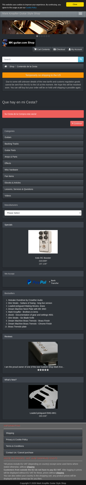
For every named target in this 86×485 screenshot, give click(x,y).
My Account (75, 49)
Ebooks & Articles (13, 183)
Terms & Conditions (15, 446)
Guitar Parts (10, 150)
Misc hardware (11, 170)
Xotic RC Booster (43, 258)
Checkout (59, 49)
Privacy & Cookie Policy (17, 439)
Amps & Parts (11, 157)
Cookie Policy (31, 7)
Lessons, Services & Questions (19, 189)
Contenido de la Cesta (27, 66)
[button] (8, 27)
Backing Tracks (12, 144)
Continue (77, 123)
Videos (8, 196)
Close (75, 4)
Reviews (8, 336)
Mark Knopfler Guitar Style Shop (21, 13)
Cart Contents (42, 49)
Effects (8, 163)
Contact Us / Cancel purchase (19, 452)
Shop (12, 66)
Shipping (10, 433)
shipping (30, 467)
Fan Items (9, 176)
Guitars (8, 137)
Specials (8, 225)
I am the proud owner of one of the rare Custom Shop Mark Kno (34, 367)
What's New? (11, 380)
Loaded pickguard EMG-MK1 (43, 413)
